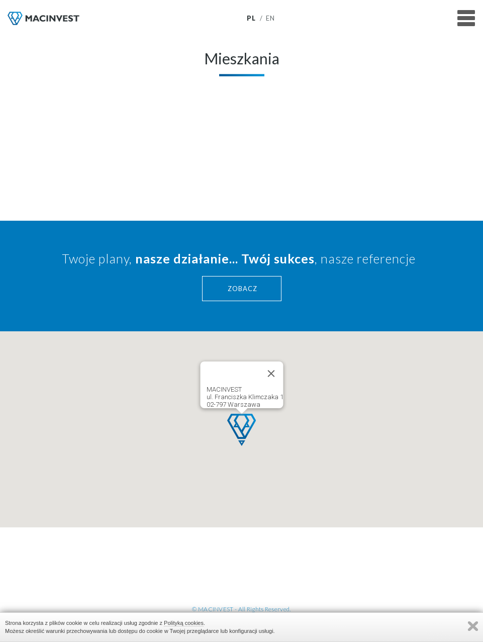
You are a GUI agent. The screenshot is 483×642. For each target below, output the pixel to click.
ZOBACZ (242, 289)
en (270, 18)
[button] (241, 430)
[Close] (271, 373)
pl (251, 18)
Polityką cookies (184, 623)
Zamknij (473, 626)
